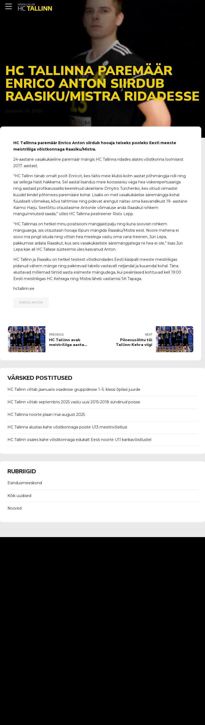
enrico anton (31, 302)
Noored (14, 508)
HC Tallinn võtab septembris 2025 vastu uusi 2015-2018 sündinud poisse (73, 402)
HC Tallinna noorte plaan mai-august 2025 (46, 414)
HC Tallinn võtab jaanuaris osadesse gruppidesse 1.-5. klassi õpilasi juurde (73, 389)
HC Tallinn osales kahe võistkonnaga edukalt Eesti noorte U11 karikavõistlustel (79, 439)
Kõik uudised (19, 495)
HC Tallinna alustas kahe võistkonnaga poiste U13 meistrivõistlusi (67, 427)
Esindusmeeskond (24, 482)
